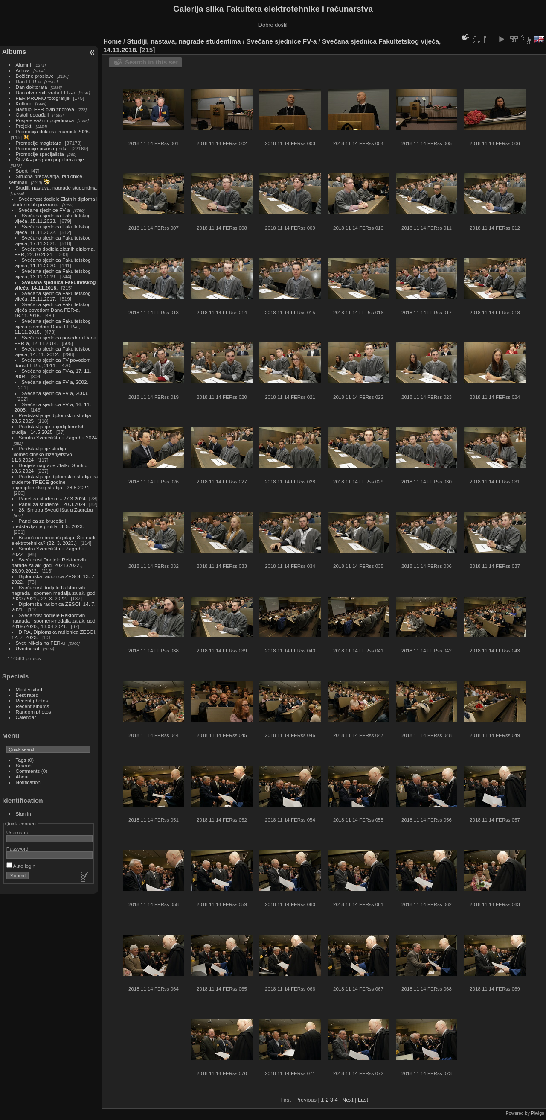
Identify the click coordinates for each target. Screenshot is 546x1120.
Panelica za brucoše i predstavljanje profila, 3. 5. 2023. (48, 523)
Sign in (23, 813)
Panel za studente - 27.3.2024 (52, 498)
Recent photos (32, 700)
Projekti (24, 126)
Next (347, 1100)
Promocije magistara (38, 143)
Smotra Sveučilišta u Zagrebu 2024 (58, 437)
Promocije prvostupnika (42, 148)
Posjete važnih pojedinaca (45, 120)
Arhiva (23, 70)
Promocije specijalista (40, 154)
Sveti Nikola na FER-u (40, 643)
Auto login (20, 866)
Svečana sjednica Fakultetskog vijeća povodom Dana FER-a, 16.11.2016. (53, 309)
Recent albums (32, 706)
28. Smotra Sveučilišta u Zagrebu (56, 509)
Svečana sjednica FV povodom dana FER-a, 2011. (53, 362)
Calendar (26, 717)
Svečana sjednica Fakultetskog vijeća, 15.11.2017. (53, 295)
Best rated (27, 695)
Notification (28, 782)
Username (17, 832)
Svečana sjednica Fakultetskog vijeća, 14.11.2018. (55, 284)
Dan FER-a (28, 81)
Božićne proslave (35, 76)
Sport (22, 170)
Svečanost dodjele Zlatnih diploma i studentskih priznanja (55, 201)
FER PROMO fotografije (43, 98)
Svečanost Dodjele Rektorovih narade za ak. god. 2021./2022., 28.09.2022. (49, 565)
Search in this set (151, 62)
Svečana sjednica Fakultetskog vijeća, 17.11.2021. (53, 240)
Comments (28, 771)
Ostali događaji (32, 114)
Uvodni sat (28, 648)
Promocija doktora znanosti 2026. (53, 131)
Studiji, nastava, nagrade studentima (56, 187)
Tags (21, 760)
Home (112, 41)
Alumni (23, 64)
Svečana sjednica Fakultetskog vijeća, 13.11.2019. (53, 273)
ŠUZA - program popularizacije (50, 159)
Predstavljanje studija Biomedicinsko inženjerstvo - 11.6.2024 (43, 454)
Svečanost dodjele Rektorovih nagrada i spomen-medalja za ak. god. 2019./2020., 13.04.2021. (54, 620)
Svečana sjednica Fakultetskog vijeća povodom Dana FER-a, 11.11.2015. (53, 326)
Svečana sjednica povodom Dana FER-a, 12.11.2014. (55, 340)
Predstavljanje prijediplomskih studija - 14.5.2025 (48, 429)
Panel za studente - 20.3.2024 (52, 504)
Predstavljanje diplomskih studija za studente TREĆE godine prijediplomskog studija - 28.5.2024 (55, 482)
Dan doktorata (31, 87)
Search (24, 765)
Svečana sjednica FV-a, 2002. (55, 382)
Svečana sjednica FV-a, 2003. (55, 393)
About (22, 776)
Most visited (29, 689)
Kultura (24, 103)
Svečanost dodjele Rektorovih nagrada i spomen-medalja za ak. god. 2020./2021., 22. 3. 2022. (54, 593)
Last (363, 1100)
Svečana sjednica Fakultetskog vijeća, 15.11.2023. (53, 218)
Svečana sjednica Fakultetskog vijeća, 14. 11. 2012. (53, 351)
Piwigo (537, 1113)
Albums (14, 51)
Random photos (33, 711)
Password (17, 848)
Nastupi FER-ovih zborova (45, 109)
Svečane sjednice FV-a (44, 210)
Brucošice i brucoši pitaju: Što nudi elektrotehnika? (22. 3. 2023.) (54, 540)
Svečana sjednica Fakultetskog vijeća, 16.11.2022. (53, 229)
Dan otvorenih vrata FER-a (46, 92)
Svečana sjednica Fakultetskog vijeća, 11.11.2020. (53, 262)
